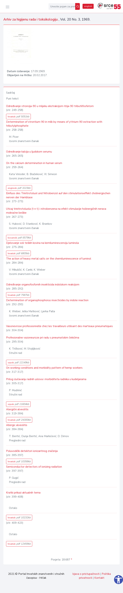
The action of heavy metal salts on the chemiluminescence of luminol (48, 258)
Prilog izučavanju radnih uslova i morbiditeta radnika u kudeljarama (46, 379)
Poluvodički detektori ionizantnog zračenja (32, 451)
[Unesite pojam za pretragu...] (61, 6)
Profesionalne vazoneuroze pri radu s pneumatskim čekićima (42, 337)
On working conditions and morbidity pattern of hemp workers (44, 368)
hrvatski (18, 116)
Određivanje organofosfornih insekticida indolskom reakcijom (42, 284)
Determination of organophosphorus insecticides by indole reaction (47, 300)
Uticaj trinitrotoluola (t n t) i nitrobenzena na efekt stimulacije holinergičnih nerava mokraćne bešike (56, 211)
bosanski (19, 237)
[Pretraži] (77, 6)
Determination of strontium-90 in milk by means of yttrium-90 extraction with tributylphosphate (54, 124)
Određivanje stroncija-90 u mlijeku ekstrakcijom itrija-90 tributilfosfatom (50, 106)
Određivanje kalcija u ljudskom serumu (29, 151)
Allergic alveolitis (16, 425)
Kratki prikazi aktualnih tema (23, 492)
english (88, 6)
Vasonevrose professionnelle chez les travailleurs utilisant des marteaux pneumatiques (59, 326)
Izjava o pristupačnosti (86, 574)
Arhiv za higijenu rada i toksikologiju (31, 19)
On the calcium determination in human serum (34, 163)
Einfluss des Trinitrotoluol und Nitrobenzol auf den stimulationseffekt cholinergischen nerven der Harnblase (58, 195)
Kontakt (99, 578)
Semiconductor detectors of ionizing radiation (34, 467)
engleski (19, 188)
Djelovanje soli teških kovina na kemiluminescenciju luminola (42, 243)
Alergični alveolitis (17, 409)
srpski (18, 362)
